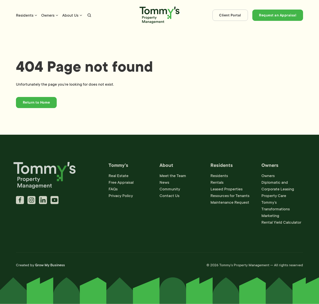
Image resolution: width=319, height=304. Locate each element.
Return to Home (36, 102)
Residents (24, 15)
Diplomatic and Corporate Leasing (277, 187)
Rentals (217, 183)
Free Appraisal (121, 183)
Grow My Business (50, 266)
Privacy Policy (121, 196)
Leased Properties (226, 190)
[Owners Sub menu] (57, 15)
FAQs (113, 190)
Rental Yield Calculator (281, 223)
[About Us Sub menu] (81, 15)
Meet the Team (173, 176)
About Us (70, 15)
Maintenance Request (229, 203)
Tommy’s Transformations (275, 207)
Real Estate (118, 176)
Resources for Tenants (229, 196)
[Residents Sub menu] (36, 15)
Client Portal (230, 15)
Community (170, 190)
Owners (47, 15)
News (164, 183)
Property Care (273, 196)
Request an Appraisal (277, 15)
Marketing (270, 216)
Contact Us (169, 196)
